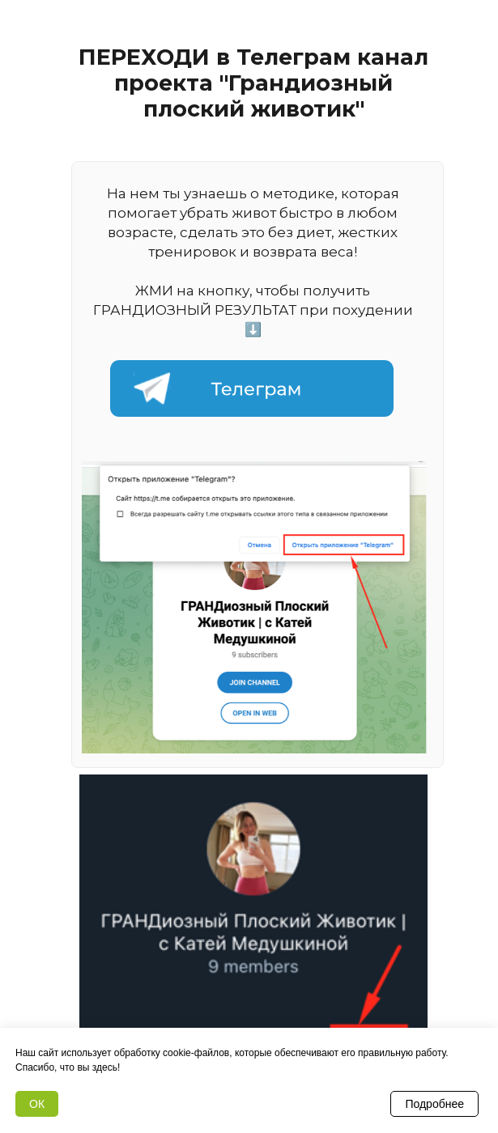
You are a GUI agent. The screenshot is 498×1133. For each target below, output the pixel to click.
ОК (37, 1103)
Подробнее (434, 1103)
